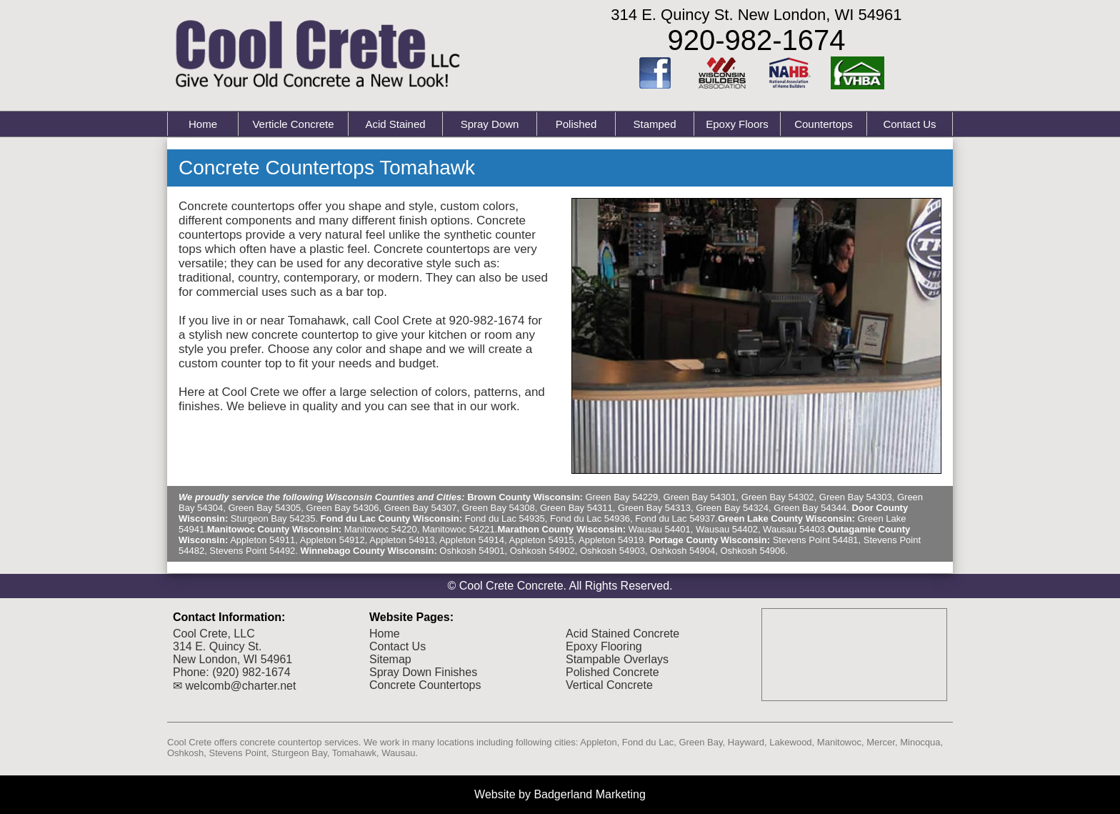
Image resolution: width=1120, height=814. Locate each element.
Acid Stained (395, 124)
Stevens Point (237, 753)
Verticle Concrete (293, 124)
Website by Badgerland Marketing (560, 794)
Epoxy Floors (737, 124)
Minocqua (920, 742)
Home (203, 124)
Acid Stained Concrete (622, 633)
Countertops (823, 124)
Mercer (880, 742)
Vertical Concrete (609, 685)
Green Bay (700, 742)
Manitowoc (839, 742)
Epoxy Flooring (604, 646)
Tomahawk (354, 753)
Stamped (654, 124)
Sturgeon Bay (299, 753)
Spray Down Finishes (423, 672)
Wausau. (399, 753)
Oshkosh (185, 753)
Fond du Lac (648, 742)
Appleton (598, 742)
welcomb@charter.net (240, 686)
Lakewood (790, 742)
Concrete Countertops (425, 685)
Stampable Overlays (617, 659)
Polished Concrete (612, 672)
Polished (576, 124)
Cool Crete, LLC (214, 633)
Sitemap (390, 659)
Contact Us (909, 124)
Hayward (746, 742)
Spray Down (490, 124)
